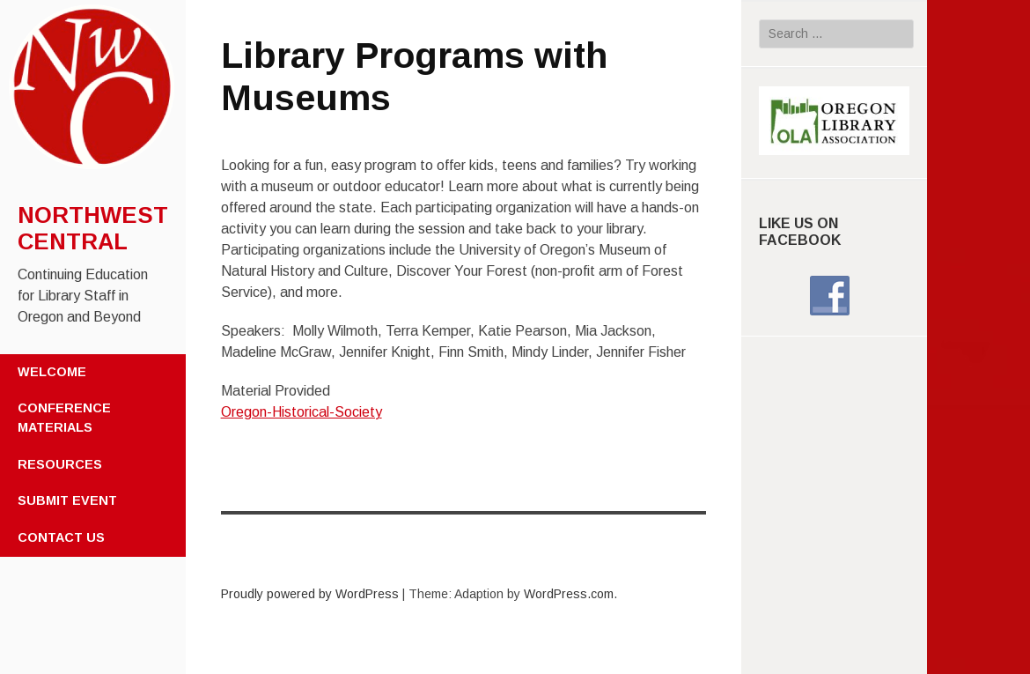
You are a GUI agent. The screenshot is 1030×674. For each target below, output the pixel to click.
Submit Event (67, 500)
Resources (60, 464)
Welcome (52, 372)
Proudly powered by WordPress (310, 594)
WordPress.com (569, 594)
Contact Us (61, 537)
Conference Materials (64, 417)
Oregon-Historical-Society (301, 411)
